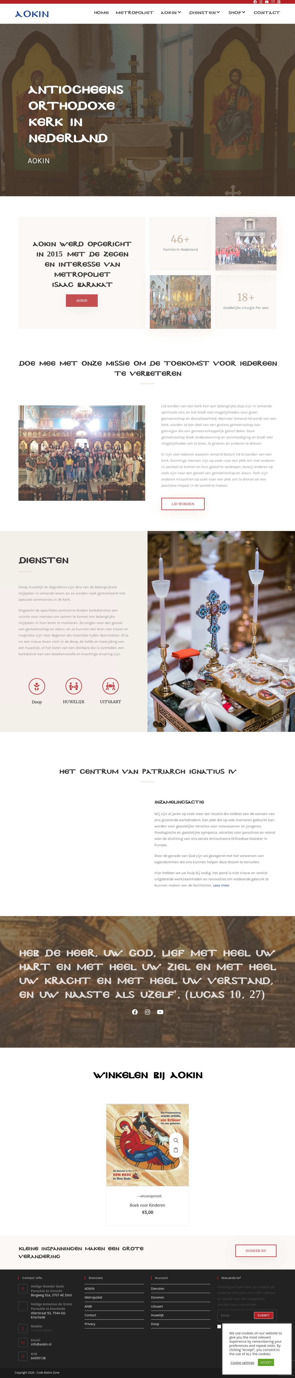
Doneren (157, 1297)
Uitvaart (157, 1306)
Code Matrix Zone (48, 1373)
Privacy (90, 1324)
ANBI (88, 1306)
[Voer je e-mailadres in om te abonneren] (247, 1315)
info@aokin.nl (41, 1344)
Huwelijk (157, 1315)
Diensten (157, 1288)
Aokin (31, 13)
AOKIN (89, 1288)
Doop (155, 1324)
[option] (147, 1165)
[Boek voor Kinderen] (176, 1140)
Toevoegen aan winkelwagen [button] (176, 1149)
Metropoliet (93, 1297)
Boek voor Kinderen (147, 1205)
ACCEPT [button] (266, 1362)
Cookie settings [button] (242, 1362)
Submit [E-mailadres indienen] (264, 1315)
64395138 (38, 1358)
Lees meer (221, 885)
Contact (90, 1315)
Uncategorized (151, 1196)
